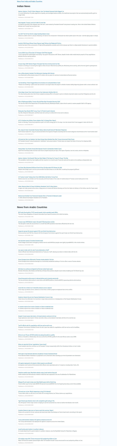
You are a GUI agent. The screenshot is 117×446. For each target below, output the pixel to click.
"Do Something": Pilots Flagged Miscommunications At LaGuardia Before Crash (39, 83)
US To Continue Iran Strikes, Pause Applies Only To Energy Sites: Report (37, 120)
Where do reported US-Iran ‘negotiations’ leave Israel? (32, 344)
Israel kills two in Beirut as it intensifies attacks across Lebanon (35, 288)
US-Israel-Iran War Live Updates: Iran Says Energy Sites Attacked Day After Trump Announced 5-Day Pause (46, 139)
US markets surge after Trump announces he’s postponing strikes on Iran (37, 438)
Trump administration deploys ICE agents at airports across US (35, 419)
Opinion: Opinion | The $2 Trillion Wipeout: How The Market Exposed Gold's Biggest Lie (41, 11)
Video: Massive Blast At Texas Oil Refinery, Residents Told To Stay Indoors (37, 186)
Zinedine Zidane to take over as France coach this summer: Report (35, 410)
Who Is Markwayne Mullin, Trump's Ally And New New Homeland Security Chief (39, 101)
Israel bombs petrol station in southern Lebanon (31, 429)
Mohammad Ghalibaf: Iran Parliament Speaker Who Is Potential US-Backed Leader (40, 196)
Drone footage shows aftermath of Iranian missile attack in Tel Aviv (36, 259)
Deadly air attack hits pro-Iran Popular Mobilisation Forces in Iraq (35, 297)
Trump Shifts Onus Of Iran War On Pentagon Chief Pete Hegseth (35, 52)
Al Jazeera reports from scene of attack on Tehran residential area (35, 306)
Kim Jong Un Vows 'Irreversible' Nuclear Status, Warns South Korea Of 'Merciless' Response (42, 130)
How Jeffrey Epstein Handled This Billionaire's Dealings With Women (36, 73)
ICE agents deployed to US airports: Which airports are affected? (35, 363)
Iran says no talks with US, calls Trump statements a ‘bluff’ (33, 250)
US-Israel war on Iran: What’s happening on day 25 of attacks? (34, 391)
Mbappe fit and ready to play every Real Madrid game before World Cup (37, 382)
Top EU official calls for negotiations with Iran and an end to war (35, 325)
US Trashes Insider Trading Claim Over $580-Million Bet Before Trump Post (38, 177)
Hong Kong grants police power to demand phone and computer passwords (38, 278)
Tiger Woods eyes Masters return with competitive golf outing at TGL (36, 401)
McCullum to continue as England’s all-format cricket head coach (35, 269)
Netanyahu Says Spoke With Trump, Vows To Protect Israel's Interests (36, 111)
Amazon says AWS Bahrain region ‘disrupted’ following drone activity (36, 222)
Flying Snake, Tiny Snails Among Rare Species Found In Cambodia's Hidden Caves (39, 148)
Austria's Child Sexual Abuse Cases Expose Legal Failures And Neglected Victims (39, 43)
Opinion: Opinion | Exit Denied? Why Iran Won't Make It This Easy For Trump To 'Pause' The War (43, 158)
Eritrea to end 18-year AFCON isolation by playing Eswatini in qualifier (36, 335)
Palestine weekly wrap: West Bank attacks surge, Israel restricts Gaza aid (37, 372)
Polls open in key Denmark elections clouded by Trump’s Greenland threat (37, 354)
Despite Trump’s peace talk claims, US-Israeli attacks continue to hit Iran (37, 316)
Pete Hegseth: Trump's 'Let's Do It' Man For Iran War (32, 22)
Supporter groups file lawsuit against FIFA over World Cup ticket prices (36, 231)
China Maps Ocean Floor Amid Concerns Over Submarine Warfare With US (37, 92)
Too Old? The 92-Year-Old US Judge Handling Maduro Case (33, 34)
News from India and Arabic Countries (29, 1)
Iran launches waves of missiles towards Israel (30, 240)
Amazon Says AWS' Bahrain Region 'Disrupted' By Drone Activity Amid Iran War (39, 64)
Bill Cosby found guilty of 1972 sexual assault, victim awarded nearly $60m (38, 212)
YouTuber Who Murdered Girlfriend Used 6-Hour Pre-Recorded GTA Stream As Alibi (40, 167)
